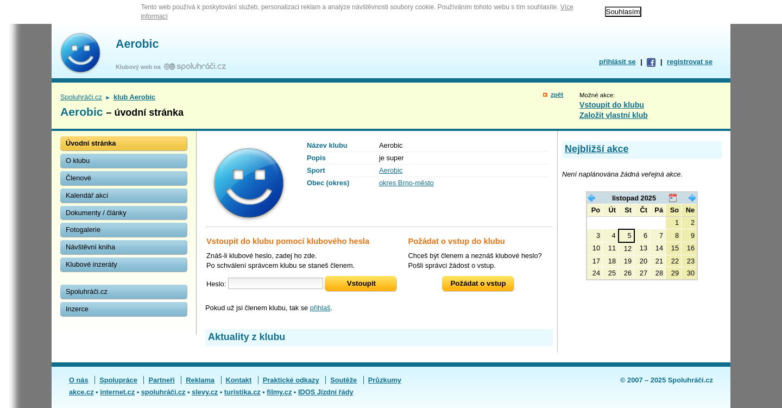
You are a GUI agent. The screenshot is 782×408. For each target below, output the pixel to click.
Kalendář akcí (87, 195)
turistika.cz (242, 392)
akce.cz (81, 392)
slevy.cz (205, 392)
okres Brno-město (406, 183)
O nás (79, 380)
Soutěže (343, 380)
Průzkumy (384, 380)
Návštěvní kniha (90, 247)
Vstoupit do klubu (611, 105)
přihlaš (320, 308)
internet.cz (117, 392)
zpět (557, 94)
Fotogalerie (83, 229)
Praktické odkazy (291, 380)
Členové (78, 178)
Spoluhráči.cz (81, 97)
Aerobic (137, 44)
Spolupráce (118, 380)
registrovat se (689, 62)
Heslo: (216, 283)
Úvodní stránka (91, 143)
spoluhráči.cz (163, 392)
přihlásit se (617, 62)
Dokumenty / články (96, 213)
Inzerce (77, 309)
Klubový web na (140, 67)
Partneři (161, 380)
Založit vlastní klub (613, 115)
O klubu (78, 160)
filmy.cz (279, 392)
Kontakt (239, 380)
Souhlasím (623, 12)
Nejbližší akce (596, 148)
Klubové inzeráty (91, 264)
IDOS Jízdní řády (326, 392)
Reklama (200, 380)
